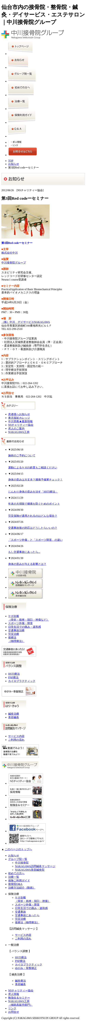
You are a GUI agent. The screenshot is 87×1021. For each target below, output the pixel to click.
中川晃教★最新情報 (20, 421)
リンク (12, 1008)
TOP (10, 160)
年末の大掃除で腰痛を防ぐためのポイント (34, 503)
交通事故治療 (16, 630)
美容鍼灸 (13, 717)
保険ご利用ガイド (19, 880)
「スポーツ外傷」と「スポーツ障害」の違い (35, 539)
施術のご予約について (21, 455)
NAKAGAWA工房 (18, 432)
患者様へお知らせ (19, 414)
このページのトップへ (18, 849)
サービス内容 (16, 736)
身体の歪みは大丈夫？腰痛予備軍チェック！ (35, 479)
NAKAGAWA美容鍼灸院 (29, 869)
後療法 (27, 922)
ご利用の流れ (16, 739)
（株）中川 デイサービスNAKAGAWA (25, 322)
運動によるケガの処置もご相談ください (32, 467)
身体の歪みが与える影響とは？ (27, 564)
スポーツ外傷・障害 (20, 623)
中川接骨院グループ (13, 262)
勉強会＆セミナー (19, 997)
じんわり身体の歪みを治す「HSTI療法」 (33, 491)
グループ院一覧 (17, 859)
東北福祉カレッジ (19, 417)
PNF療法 (13, 677)
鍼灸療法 (20, 980)
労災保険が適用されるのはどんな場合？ (32, 515)
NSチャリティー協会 (20, 424)
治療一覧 (13, 876)
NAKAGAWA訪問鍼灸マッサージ (35, 866)
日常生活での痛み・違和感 (24, 626)
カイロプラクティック (21, 681)
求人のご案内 (16, 428)
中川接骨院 (22, 862)
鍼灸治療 (13, 713)
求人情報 (13, 994)
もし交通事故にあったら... (24, 551)
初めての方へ (16, 873)
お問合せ (13, 1011)
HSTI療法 (14, 673)
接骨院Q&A (15, 884)
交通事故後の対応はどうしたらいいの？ (32, 527)
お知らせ (13, 163)
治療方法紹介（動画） (21, 887)
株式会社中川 (9, 252)
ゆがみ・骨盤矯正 (26, 968)
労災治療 (13, 634)
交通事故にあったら (27, 915)
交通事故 (20, 911)
